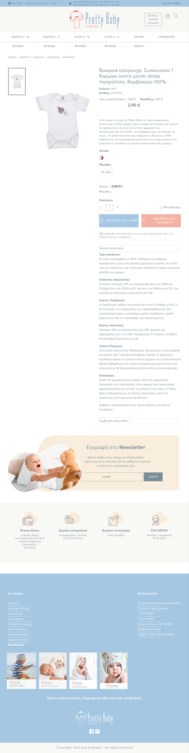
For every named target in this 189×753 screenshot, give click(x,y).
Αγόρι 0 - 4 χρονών (111, 39)
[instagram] (97, 732)
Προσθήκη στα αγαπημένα (158, 220)
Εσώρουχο (53, 57)
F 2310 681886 (146, 619)
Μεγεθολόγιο (170, 207)
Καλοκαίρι (69, 57)
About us (13, 603)
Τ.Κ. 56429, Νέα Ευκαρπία (153, 608)
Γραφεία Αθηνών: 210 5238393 (155, 624)
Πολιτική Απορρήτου (20, 624)
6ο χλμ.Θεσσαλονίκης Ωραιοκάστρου (159, 603)
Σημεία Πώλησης (18, 640)
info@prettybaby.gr (149, 629)
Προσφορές (166, 37)
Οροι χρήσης (15, 619)
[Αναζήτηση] (176, 16)
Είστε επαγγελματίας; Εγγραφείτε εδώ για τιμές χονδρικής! (94, 698)
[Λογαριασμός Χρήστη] (153, 19)
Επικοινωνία (15, 613)
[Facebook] (91, 732)
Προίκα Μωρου (139, 39)
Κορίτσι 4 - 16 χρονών (20, 39)
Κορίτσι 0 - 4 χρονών (51, 39)
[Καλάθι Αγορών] (168, 16)
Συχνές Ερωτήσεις (18, 634)
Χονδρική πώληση (19, 608)
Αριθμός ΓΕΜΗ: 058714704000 (156, 634)
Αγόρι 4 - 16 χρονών (82, 39)
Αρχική (12, 57)
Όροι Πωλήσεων (18, 629)
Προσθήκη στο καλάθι (119, 220)
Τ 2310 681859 (146, 613)
